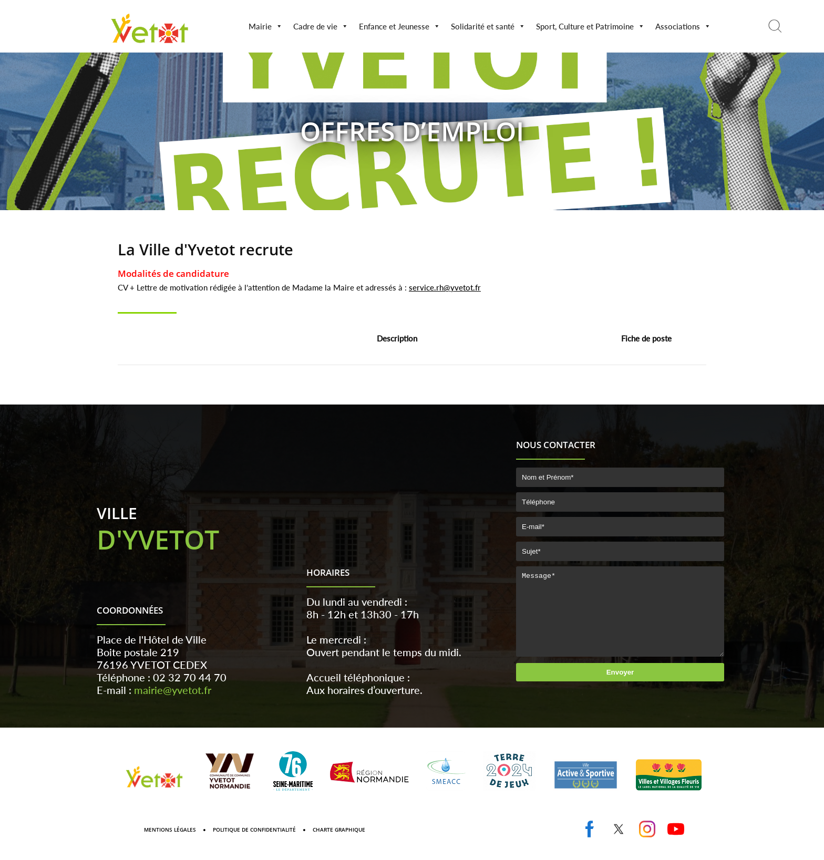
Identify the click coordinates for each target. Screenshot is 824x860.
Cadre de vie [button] (320, 26)
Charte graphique (339, 845)
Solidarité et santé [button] (488, 26)
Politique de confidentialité (254, 845)
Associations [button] (683, 26)
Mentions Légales (170, 845)
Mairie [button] (266, 26)
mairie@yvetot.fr (172, 705)
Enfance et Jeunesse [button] (399, 26)
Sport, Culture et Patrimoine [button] (590, 26)
